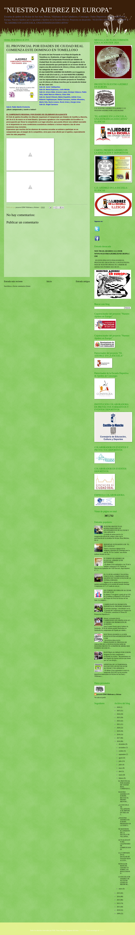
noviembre (122, 747)
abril (120, 771)
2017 (118, 738)
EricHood (82, 930)
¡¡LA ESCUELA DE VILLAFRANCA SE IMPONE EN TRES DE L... (124, 809)
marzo (121, 775)
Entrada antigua (83, 281)
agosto (121, 758)
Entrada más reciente (13, 281)
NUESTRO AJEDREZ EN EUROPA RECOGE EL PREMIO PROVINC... (123, 796)
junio (120, 764)
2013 (118, 900)
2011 (118, 907)
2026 (118, 707)
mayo (121, 768)
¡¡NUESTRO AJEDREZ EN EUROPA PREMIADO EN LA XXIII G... (124, 821)
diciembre (122, 744)
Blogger (102, 930)
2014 (118, 896)
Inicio (49, 281)
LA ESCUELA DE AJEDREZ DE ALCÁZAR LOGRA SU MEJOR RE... (124, 880)
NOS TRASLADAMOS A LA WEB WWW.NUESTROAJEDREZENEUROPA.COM (112, 253)
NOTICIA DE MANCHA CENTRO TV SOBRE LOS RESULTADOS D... (124, 868)
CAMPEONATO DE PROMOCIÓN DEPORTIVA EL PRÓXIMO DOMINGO (117, 605)
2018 (118, 734)
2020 (118, 728)
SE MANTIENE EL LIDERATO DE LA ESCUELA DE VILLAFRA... (124, 832)
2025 (118, 710)
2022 (118, 721)
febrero (121, 778)
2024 (118, 714)
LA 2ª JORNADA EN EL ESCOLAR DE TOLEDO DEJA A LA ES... (124, 856)
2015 (118, 893)
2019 (118, 731)
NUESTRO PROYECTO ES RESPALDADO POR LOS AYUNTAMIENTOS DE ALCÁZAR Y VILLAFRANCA (116, 529)
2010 (118, 910)
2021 (118, 724)
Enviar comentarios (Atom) (21, 286)
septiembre (122, 754)
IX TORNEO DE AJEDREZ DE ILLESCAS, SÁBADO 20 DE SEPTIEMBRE (114, 560)
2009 (118, 913)
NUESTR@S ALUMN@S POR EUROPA (117, 652)
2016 (118, 741)
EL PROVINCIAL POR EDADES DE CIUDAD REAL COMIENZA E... (124, 785)
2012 (118, 903)
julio (120, 761)
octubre (121, 751)
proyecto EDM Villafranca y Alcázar (109, 694)
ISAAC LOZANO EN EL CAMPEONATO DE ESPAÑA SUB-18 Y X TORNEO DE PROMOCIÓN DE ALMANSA (117, 621)
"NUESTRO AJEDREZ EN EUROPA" (58, 10)
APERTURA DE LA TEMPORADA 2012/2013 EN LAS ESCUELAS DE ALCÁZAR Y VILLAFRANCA (115, 666)
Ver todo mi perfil (100, 697)
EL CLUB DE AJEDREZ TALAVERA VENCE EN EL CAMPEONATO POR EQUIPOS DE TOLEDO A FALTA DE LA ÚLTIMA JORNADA (117, 577)
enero (121, 889)
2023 (118, 717)
